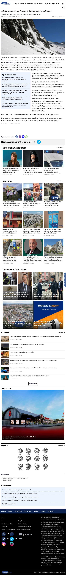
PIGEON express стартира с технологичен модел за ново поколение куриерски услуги (48, 323)
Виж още (33, 384)
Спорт (46, 4)
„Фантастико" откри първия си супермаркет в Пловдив (19, 437)
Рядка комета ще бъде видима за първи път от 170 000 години (27, 344)
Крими (41, 4)
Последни (5, 332)
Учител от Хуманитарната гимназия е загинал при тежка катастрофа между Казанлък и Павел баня (53, 259)
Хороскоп (5, 445)
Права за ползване (23, 524)
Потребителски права (24, 527)
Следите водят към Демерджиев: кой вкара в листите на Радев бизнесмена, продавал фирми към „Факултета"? (32, 204)
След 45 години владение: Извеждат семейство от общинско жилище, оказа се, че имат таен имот (31, 231)
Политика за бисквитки (24, 529)
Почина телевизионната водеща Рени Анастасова (16, 490)
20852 (52, 263)
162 (20, 355)
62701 (11, 438)
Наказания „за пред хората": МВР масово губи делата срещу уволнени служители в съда (11, 204)
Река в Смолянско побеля (9, 504)
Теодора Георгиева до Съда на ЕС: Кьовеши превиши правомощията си (12, 170)
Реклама (4, 521)
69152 (12, 328)
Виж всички (59, 147)
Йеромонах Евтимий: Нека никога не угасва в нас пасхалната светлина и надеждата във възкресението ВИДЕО (52, 204)
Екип (19, 518)
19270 (11, 208)
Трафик (36, 511)
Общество (18, 511)
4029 (52, 174)
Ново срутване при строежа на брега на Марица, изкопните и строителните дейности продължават (11, 259)
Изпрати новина (65, 280)
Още (57, 4)
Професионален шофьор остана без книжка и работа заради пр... (20, 497)
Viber (20, 137)
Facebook (16, 136)
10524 (32, 263)
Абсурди (50, 511)
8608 (52, 235)
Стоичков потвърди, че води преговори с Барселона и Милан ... (20, 493)
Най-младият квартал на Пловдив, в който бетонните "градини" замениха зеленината (17, 323)
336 (20, 339)
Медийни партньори (23, 521)
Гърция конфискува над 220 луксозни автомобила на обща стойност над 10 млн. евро (33, 368)
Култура (52, 4)
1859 (11, 235)
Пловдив (16, 4)
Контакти (4, 527)
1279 (52, 208)
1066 (20, 371)
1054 (20, 363)
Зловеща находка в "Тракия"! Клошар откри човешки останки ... (20, 500)
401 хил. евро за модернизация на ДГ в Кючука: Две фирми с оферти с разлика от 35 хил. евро (11, 231)
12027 (43, 298)
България (23, 4)
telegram (23, 136)
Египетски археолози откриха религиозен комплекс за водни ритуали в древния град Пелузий (35, 336)
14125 (43, 328)
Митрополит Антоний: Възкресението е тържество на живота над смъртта (32, 170)
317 (31, 174)
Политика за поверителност (10, 529)
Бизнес (36, 4)
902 (11, 174)
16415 (32, 235)
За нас (3, 518)
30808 (11, 263)
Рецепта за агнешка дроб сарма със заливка (22, 352)
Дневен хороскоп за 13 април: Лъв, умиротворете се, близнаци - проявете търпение (33, 360)
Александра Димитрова (59, 17)
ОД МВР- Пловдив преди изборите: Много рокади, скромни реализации (46, 295)
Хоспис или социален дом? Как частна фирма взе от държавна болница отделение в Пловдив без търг (52, 231)
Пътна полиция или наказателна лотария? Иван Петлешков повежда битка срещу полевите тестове (16, 294)
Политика (29, 4)
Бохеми (43, 511)
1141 (20, 347)
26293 (32, 208)
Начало (3, 511)
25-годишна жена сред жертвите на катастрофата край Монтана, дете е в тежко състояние (52, 170)
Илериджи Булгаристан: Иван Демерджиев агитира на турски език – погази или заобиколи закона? (32, 259)
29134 (12, 298)
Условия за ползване (7, 524)
